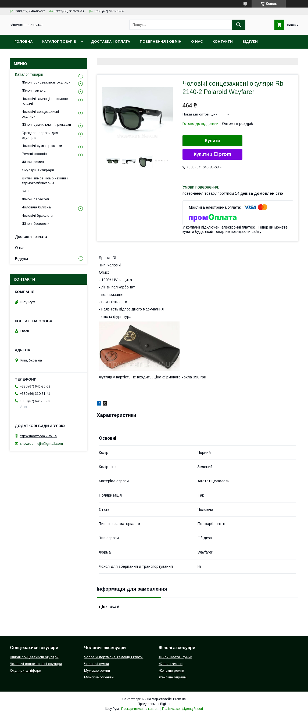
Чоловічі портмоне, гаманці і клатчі (113, 657)
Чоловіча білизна (36, 207)
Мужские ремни (97, 670)
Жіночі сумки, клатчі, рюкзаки (46, 124)
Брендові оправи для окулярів (40, 135)
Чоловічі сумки (96, 664)
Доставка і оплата (110, 41)
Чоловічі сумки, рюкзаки (42, 146)
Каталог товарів (59, 41)
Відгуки (250, 41)
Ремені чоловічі (35, 154)
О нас (197, 41)
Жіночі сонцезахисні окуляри (46, 82)
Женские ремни (171, 670)
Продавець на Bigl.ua (154, 704)
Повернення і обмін (160, 41)
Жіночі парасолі (35, 199)
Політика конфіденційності (182, 709)
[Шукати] (238, 25)
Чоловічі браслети (37, 216)
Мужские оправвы (99, 677)
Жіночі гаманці (34, 90)
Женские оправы (173, 677)
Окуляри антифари (38, 170)
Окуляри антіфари (25, 670)
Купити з (212, 154)
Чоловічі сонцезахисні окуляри (40, 114)
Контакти (223, 41)
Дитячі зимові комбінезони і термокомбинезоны (45, 180)
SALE (26, 191)
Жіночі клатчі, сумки (175, 657)
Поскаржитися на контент (140, 709)
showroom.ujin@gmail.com (41, 444)
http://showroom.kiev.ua (38, 436)
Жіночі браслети (35, 224)
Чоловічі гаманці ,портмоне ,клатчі (45, 101)
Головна (24, 41)
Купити (212, 140)
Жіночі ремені (33, 162)
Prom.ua (179, 699)
